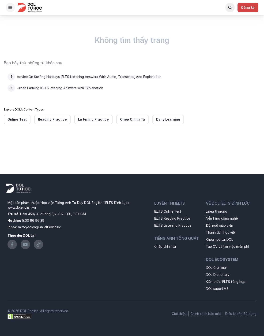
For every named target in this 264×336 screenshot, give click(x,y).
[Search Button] (230, 7)
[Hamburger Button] (10, 7)
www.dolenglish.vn (22, 207)
